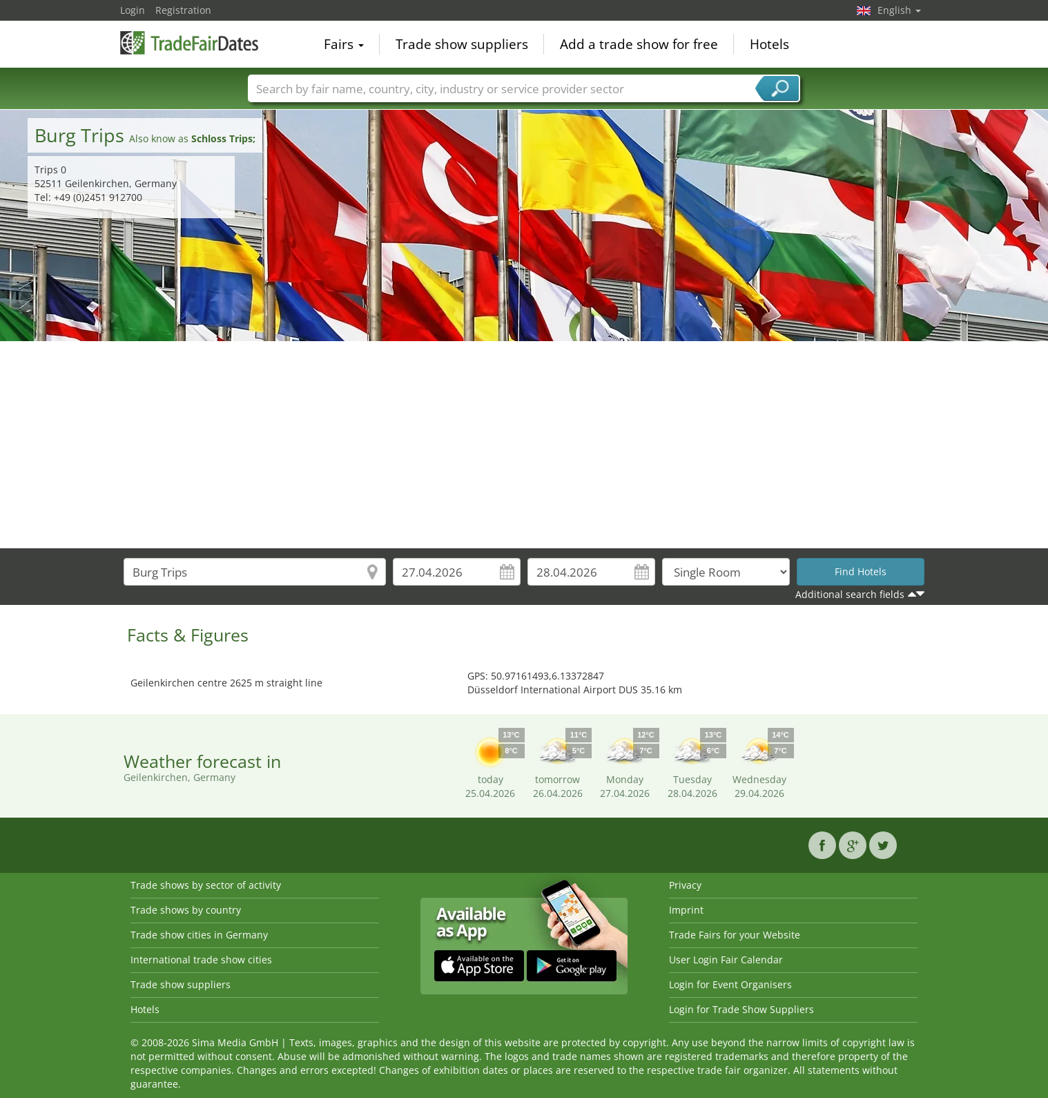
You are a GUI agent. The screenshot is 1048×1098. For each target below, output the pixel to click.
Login (132, 10)
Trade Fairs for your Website (734, 934)
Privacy (685, 885)
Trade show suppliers (462, 44)
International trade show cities (201, 959)
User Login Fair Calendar (726, 959)
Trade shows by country (185, 909)
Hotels (769, 44)
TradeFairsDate (189, 43)
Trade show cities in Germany (199, 934)
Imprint (686, 909)
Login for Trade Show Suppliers (741, 1009)
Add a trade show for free (639, 44)
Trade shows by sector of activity (205, 885)
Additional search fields (849, 594)
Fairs (344, 44)
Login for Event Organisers (730, 984)
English (899, 10)
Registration (183, 10)
